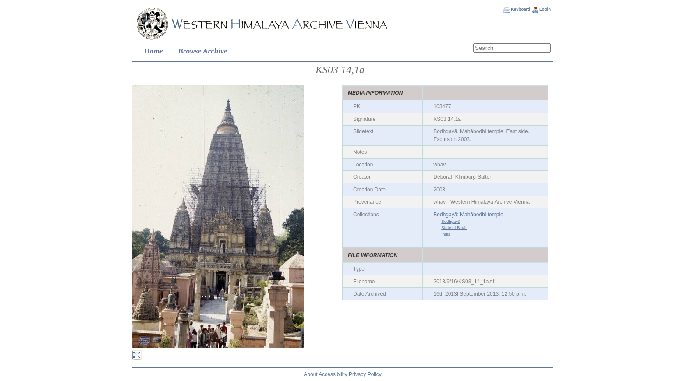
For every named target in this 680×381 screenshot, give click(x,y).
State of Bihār (454, 227)
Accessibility (333, 374)
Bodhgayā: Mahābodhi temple (468, 215)
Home (153, 51)
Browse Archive (202, 51)
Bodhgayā (450, 221)
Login (545, 9)
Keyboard (520, 9)
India (445, 234)
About (310, 374)
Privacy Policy (365, 374)
